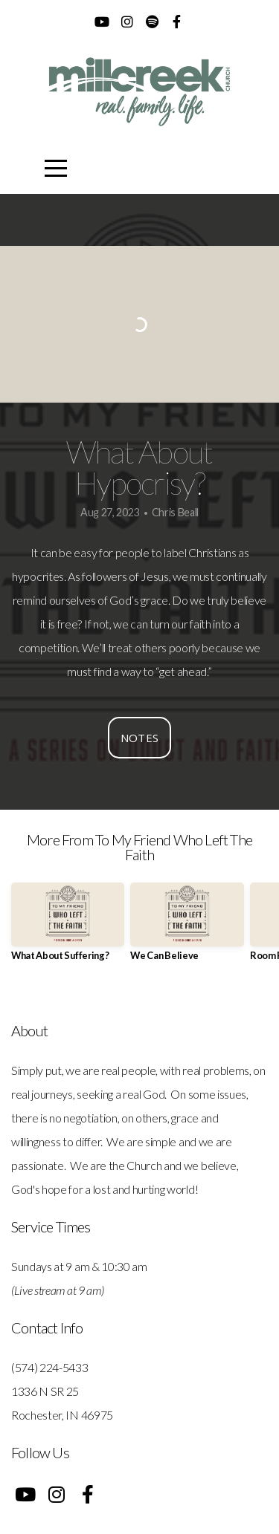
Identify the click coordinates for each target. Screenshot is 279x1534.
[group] (67, 927)
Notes (140, 737)
